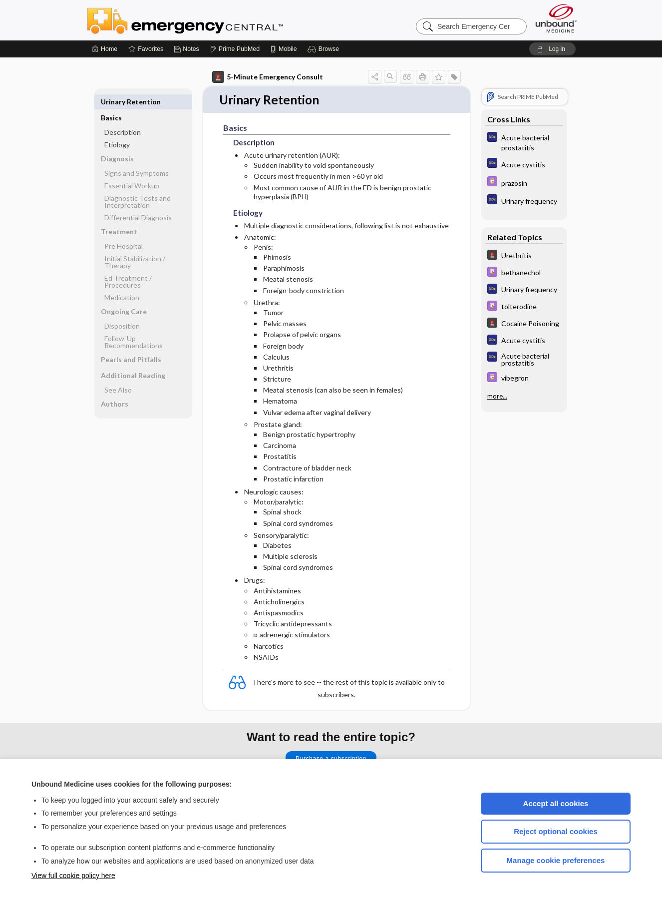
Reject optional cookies (556, 831)
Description (122, 116)
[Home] (104, 48)
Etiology (117, 128)
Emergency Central (211, 20)
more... (497, 396)
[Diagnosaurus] (524, 142)
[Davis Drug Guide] (524, 182)
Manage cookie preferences (556, 860)
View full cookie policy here (73, 876)
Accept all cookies (556, 803)
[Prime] (235, 48)
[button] (325, 48)
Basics (111, 101)
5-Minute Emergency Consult (267, 77)
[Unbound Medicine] (556, 18)
